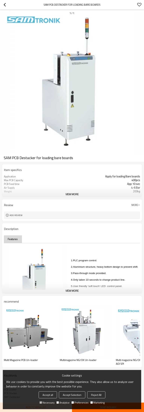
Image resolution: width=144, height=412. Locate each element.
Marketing (97, 402)
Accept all (48, 395)
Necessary (47, 402)
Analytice (63, 402)
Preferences (79, 402)
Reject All (96, 395)
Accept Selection (72, 395)
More (134, 205)
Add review (16, 215)
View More (72, 194)
